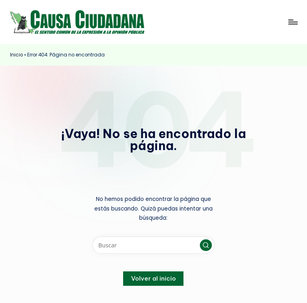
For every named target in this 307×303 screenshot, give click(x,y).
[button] (206, 245)
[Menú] (292, 22)
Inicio (16, 55)
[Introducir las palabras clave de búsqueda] (153, 245)
